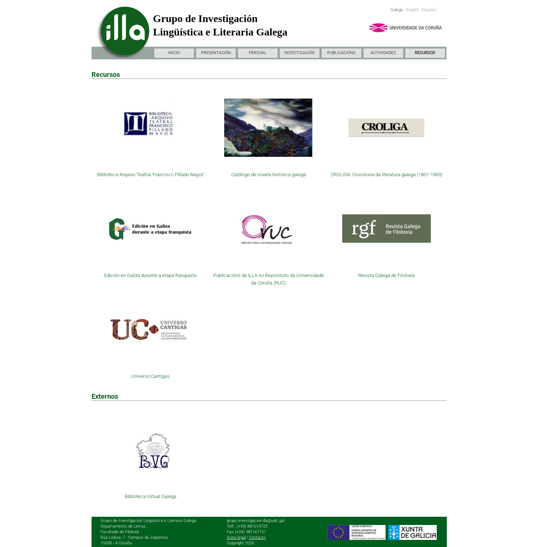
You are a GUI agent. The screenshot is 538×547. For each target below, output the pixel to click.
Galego (396, 9)
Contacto (257, 537)
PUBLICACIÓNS (341, 52)
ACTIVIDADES (383, 52)
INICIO (174, 52)
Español (429, 9)
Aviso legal (236, 537)
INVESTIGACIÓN (299, 52)
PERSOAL (257, 52)
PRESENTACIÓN (216, 52)
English (412, 9)
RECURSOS (425, 52)
